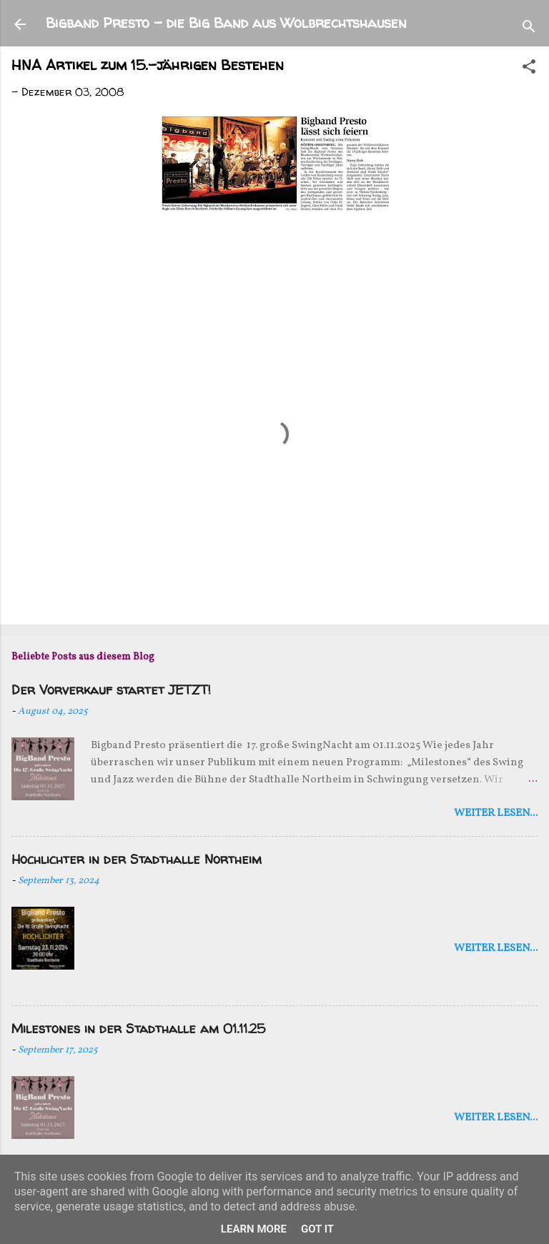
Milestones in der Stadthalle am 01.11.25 (138, 1029)
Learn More (254, 1229)
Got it (317, 1229)
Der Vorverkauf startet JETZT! (111, 690)
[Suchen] (529, 29)
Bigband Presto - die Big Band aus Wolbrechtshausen (226, 22)
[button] (529, 69)
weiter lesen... (496, 813)
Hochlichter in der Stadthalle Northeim (136, 859)
